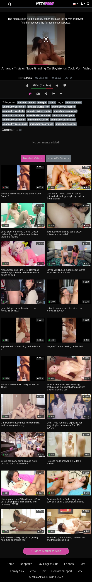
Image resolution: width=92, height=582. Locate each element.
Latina (52, 102)
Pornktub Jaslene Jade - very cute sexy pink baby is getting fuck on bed (65, 500)
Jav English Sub (48, 563)
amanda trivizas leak (38, 107)
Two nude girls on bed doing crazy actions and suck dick (64, 233)
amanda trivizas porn (63, 115)
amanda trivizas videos (41, 124)
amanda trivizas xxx (66, 124)
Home (10, 563)
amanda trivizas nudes (38, 115)
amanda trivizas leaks (14, 111)
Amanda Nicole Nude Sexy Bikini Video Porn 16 (21, 194)
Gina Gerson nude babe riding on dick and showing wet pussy (20, 424)
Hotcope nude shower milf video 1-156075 (64, 462)
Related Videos (32, 158)
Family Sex (17, 571)
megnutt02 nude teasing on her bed (65, 346)
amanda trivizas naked (65, 111)
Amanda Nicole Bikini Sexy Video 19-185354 (20, 385)
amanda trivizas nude (13, 115)
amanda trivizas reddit (14, 119)
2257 (33, 571)
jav (43, 571)
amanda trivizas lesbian (39, 111)
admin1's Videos (58, 158)
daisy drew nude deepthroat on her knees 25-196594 (64, 309)
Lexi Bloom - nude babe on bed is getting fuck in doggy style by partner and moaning (65, 196)
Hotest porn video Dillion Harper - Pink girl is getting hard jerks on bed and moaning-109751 (20, 502)
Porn (82, 563)
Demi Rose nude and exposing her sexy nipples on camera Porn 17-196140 (64, 425)
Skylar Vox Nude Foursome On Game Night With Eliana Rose (66, 271)
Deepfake (26, 563)
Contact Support (61, 571)
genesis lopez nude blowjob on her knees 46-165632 (18, 309)
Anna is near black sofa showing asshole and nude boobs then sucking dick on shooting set (66, 387)
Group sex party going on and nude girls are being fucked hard (19, 462)
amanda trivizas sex (38, 119)
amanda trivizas (73, 102)
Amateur (22, 102)
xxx (80, 571)
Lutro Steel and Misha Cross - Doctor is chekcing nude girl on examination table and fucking (20, 234)
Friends (69, 563)
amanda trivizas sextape (15, 124)
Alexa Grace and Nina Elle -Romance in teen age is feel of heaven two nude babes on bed (20, 272)
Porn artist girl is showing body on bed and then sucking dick (66, 538)
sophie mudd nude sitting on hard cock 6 (20, 347)
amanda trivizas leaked (63, 107)
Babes (32, 102)
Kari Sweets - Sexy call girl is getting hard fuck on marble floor (19, 538)
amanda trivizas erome (14, 107)
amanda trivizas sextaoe (62, 119)
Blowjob (42, 102)
